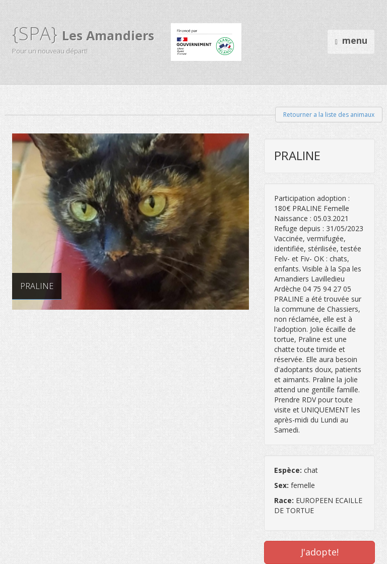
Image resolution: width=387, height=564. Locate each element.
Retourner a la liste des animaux (328, 114)
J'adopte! (320, 552)
